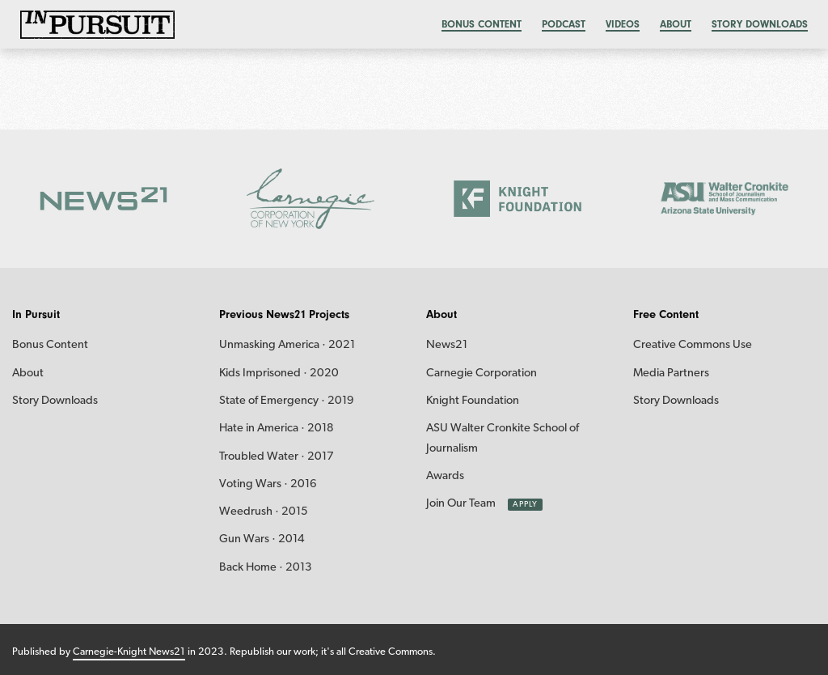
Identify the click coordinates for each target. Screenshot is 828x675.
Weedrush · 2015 (263, 512)
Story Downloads (760, 24)
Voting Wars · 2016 (268, 484)
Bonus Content (50, 345)
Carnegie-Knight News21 (129, 652)
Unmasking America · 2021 (287, 345)
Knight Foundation (472, 401)
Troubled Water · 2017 (276, 457)
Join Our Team (461, 504)
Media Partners (671, 373)
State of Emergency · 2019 (286, 401)
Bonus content (481, 24)
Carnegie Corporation (481, 373)
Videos (623, 24)
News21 (446, 345)
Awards (445, 476)
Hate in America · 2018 (276, 428)
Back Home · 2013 (265, 568)
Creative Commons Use (692, 345)
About (675, 24)
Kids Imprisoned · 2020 (279, 373)
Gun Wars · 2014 (262, 539)
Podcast (563, 24)
